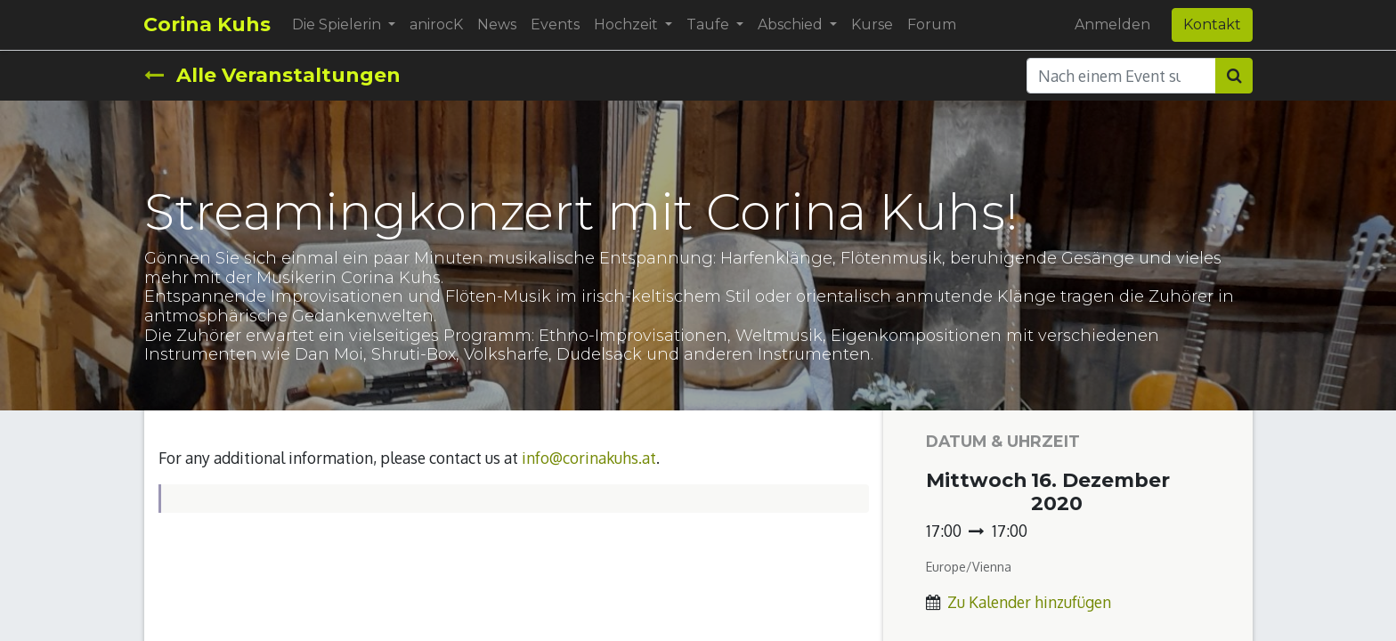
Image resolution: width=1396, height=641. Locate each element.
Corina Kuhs (208, 24)
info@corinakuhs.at (589, 457)
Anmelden (1112, 24)
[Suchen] (1234, 75)
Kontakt (1212, 24)
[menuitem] (437, 25)
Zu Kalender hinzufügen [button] (1029, 602)
